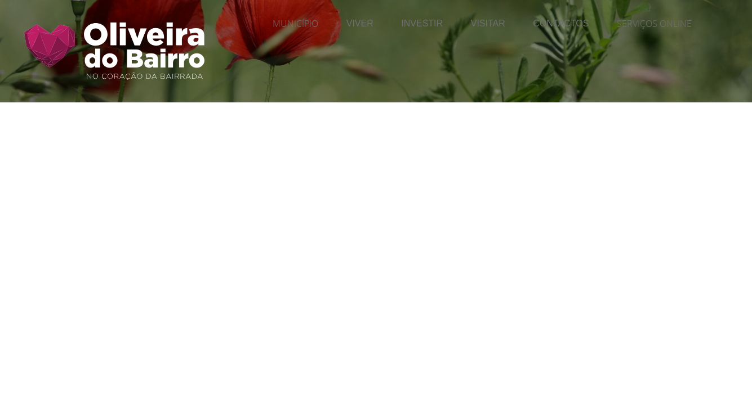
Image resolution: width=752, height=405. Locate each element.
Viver (359, 23)
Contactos (561, 23)
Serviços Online (654, 23)
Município (295, 23)
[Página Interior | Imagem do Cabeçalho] (376, 76)
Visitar (488, 23)
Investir (422, 23)
